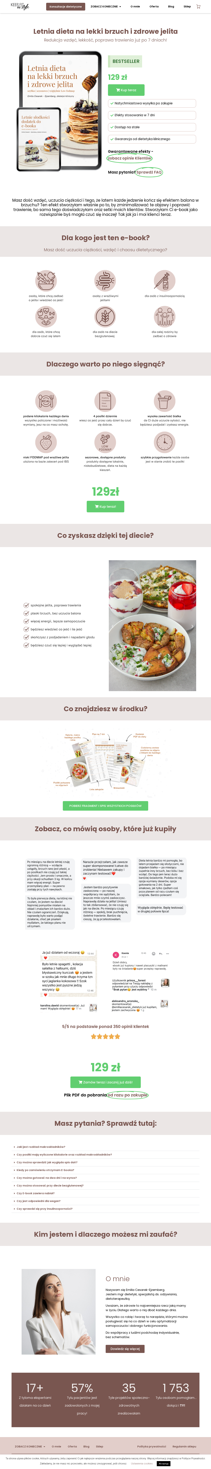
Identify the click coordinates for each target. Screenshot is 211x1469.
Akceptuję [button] (163, 1463)
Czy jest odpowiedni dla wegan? (38, 1201)
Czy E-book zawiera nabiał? (36, 1193)
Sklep (187, 6)
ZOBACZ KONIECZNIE (106, 6)
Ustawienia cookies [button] (142, 1463)
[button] (126, 90)
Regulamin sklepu (184, 1446)
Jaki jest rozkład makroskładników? (41, 1147)
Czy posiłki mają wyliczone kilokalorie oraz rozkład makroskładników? (64, 1155)
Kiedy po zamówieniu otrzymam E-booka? (45, 1170)
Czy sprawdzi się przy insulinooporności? (45, 1209)
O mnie (135, 6)
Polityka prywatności (151, 1446)
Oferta (154, 6)
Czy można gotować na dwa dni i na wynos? (47, 1178)
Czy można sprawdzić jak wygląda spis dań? (47, 1162)
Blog (171, 6)
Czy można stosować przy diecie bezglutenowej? (50, 1185)
